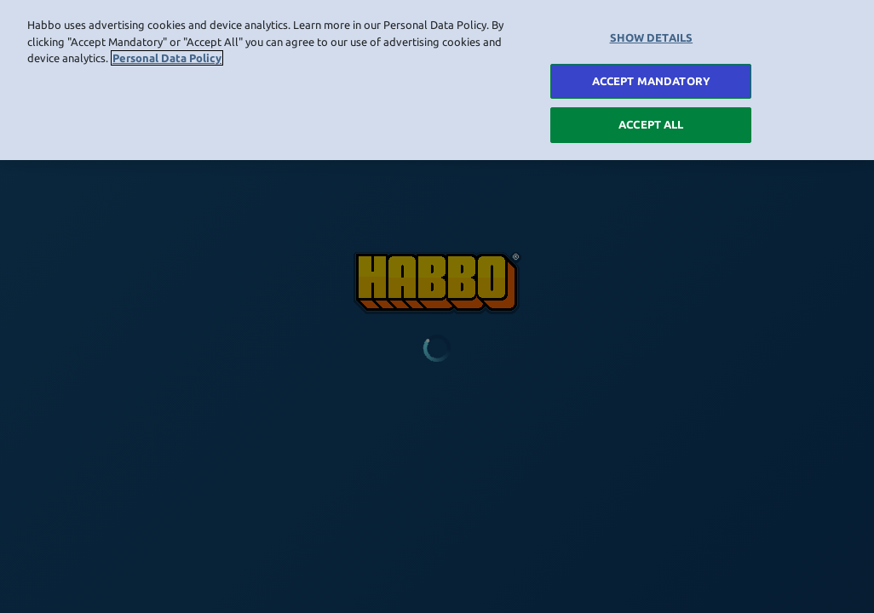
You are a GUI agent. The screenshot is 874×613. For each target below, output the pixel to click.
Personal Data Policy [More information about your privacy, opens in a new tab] (166, 54)
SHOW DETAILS (651, 34)
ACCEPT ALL (650, 122)
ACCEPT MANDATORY (651, 77)
